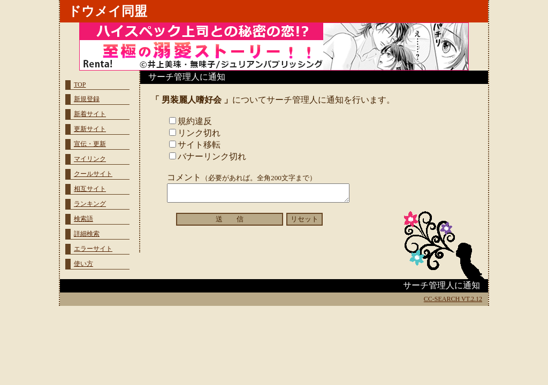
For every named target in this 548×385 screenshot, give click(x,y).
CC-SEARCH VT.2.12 (453, 299)
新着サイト (90, 114)
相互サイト (90, 188)
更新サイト (90, 129)
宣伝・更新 (90, 144)
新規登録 (87, 99)
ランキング (90, 203)
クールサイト (93, 174)
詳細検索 (87, 233)
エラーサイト (93, 248)
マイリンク (90, 159)
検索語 (83, 218)
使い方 (83, 263)
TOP (80, 84)
